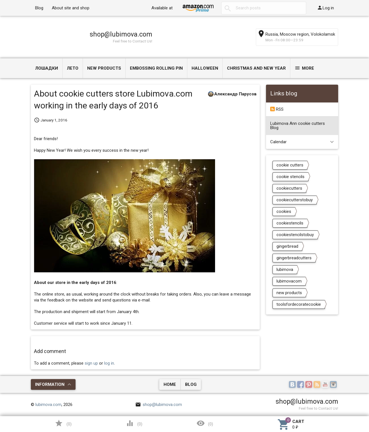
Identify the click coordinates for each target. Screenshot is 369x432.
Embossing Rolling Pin (156, 68)
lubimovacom (289, 281)
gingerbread (287, 246)
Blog (39, 7)
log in (109, 363)
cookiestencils (289, 223)
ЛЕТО (72, 68)
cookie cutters (289, 165)
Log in (325, 7)
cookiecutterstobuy (294, 199)
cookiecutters (289, 188)
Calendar (278, 141)
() (63, 423)
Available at (162, 7)
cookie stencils (290, 176)
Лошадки (46, 68)
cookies (283, 211)
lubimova (284, 269)
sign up (91, 363)
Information (50, 384)
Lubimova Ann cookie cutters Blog (297, 125)
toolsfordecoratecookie (298, 304)
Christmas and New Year (256, 68)
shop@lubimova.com (121, 34)
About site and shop (70, 7)
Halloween (205, 68)
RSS (277, 109)
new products (289, 292)
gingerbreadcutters (294, 257)
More (304, 68)
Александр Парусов (235, 94)
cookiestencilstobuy (295, 234)
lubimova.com (48, 404)
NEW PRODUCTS (104, 68)
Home (170, 384)
